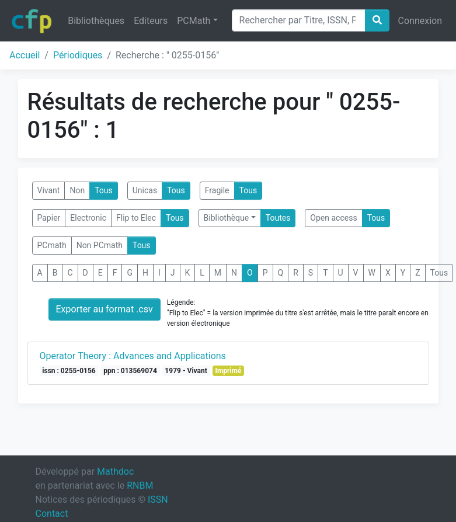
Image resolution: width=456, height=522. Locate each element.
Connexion (420, 20)
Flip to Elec (136, 217)
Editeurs (151, 20)
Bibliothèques (96, 20)
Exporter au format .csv (104, 309)
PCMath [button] (193, 20)
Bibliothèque (226, 217)
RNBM (140, 485)
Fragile (217, 190)
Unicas (145, 190)
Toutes (278, 217)
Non (77, 190)
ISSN (158, 499)
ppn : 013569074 (130, 371)
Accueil (24, 55)
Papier (49, 217)
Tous (104, 190)
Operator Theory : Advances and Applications (133, 355)
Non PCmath (99, 245)
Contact (52, 513)
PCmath (52, 245)
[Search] (299, 20)
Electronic (88, 217)
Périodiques (77, 55)
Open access (333, 217)
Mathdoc (115, 471)
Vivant (48, 190)
